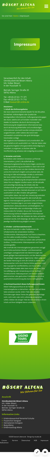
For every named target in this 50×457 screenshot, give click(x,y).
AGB (35, 440)
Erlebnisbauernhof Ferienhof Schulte (19, 418)
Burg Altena (8, 425)
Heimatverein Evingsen (13, 423)
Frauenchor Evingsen (12, 421)
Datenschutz (26, 440)
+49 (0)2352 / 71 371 (37, 452)
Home (15, 16)
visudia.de (37, 437)
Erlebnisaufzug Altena (13, 427)
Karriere (15, 440)
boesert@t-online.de (19, 102)
